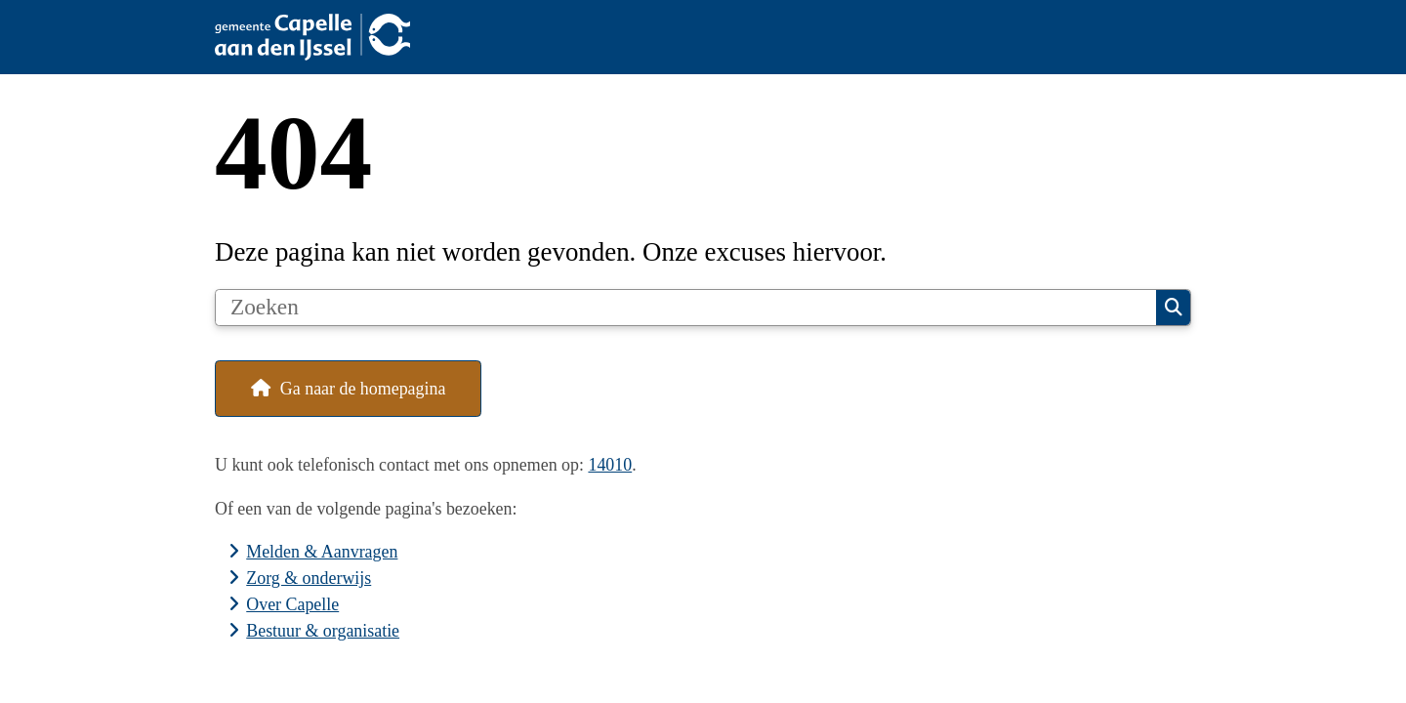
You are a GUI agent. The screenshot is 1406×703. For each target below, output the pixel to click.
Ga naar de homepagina (363, 388)
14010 (610, 465)
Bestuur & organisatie (322, 631)
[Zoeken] (686, 307)
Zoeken (1173, 307)
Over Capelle (292, 604)
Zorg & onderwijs (308, 578)
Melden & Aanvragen (321, 551)
